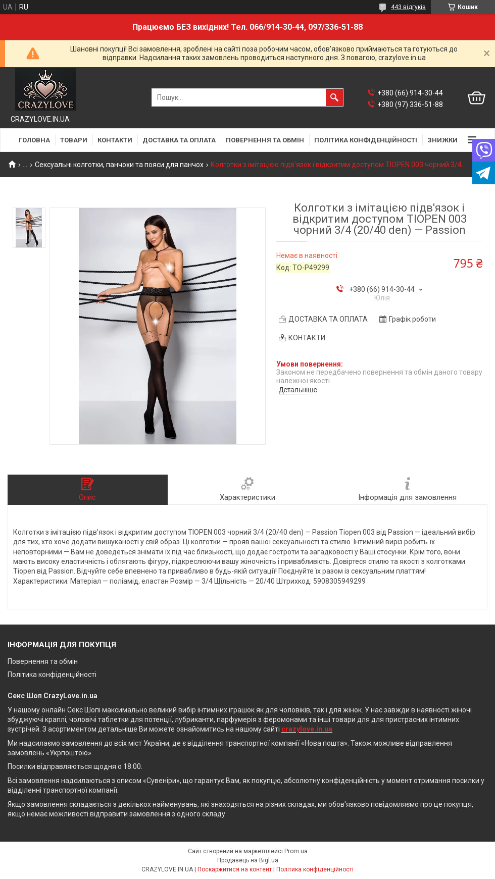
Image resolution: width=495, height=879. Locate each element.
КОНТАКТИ (114, 140)
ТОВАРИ (73, 140)
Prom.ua (296, 851)
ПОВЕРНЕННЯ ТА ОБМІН (265, 140)
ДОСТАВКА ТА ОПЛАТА (179, 140)
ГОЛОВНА (34, 140)
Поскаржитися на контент (234, 869)
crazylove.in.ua (306, 729)
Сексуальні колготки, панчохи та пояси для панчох (119, 165)
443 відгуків (408, 7)
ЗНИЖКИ (442, 140)
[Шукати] (334, 97)
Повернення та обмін (43, 661)
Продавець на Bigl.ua (247, 860)
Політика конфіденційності (52, 674)
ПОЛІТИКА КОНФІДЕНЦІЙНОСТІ (365, 140)
